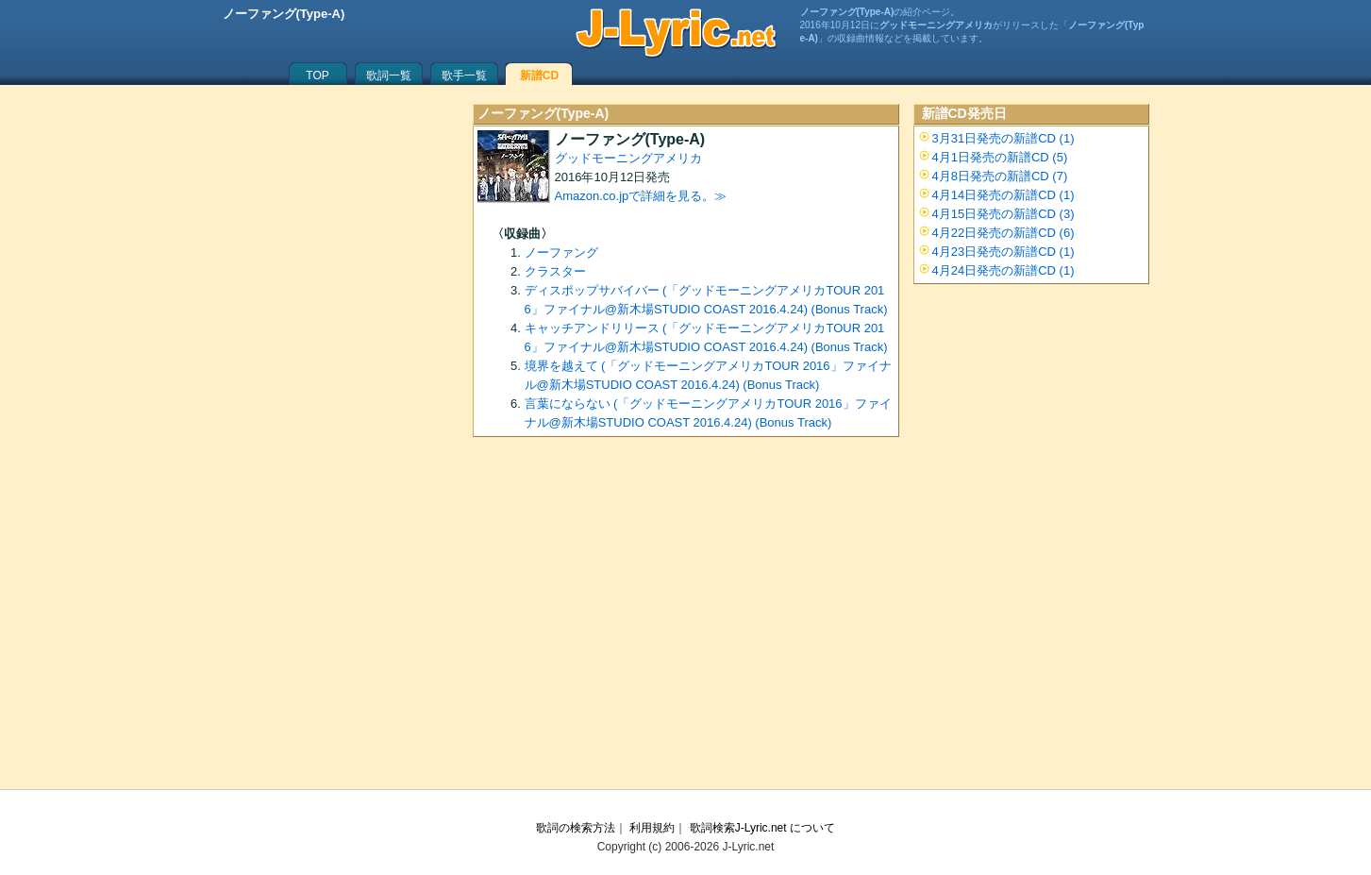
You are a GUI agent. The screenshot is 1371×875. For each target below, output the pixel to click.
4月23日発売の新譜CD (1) (1003, 251)
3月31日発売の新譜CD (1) (1003, 138)
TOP (317, 75)
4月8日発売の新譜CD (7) (1000, 176)
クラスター (555, 271)
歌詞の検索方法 (575, 827)
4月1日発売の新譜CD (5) (1000, 157)
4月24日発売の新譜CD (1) (1003, 270)
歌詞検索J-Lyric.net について (762, 827)
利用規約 (652, 827)
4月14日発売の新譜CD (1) (1003, 195)
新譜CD (539, 75)
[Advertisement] (686, 619)
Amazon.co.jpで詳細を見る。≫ (641, 196)
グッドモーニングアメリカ (628, 158)
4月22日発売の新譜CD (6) (1003, 233)
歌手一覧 (464, 75)
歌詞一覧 (388, 75)
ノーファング (561, 252)
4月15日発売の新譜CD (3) (1003, 214)
